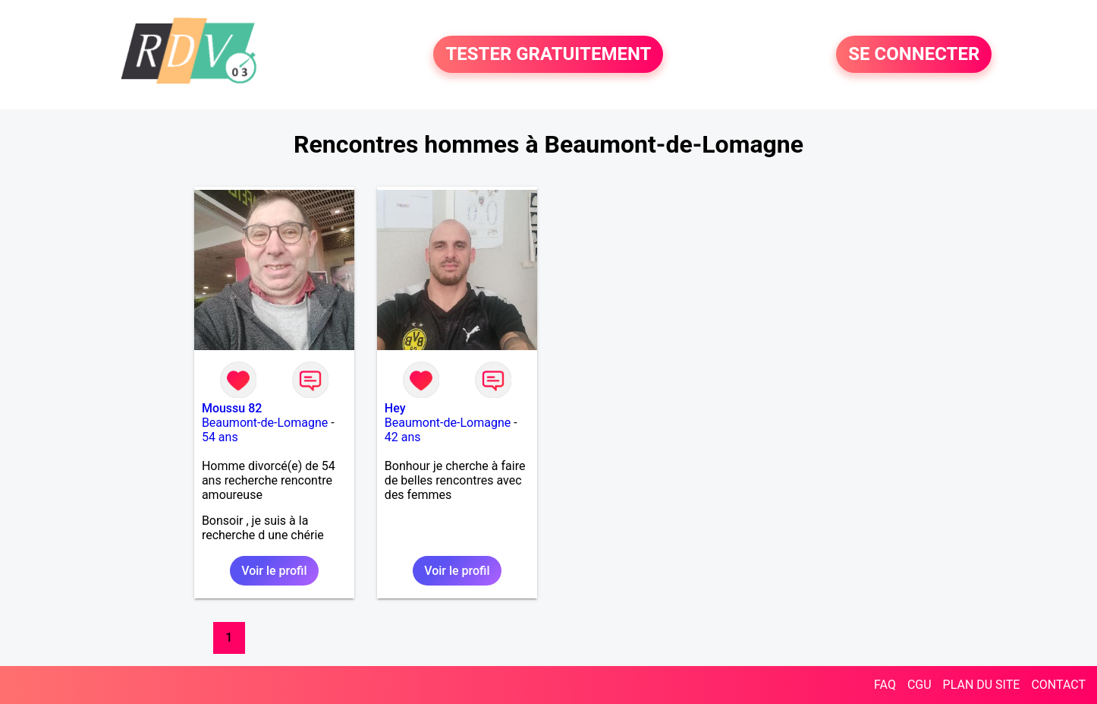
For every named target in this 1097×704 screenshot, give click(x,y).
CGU (919, 684)
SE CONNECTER (913, 54)
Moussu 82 (232, 408)
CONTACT (1058, 684)
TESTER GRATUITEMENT (548, 54)
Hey (395, 408)
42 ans (403, 437)
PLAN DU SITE (981, 684)
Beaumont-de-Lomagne (265, 422)
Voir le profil (273, 571)
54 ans (220, 437)
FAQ (885, 684)
